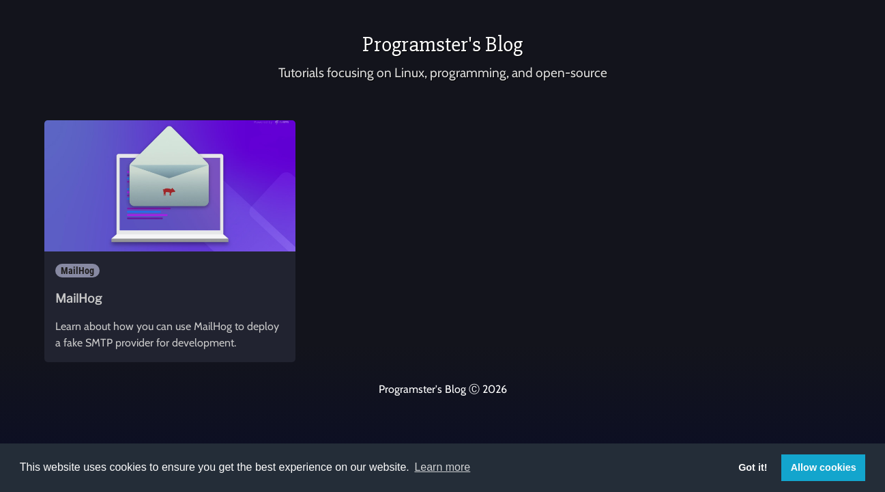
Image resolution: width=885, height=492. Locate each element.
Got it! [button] (752, 467)
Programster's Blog (442, 44)
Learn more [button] (442, 467)
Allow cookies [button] (823, 467)
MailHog (77, 270)
